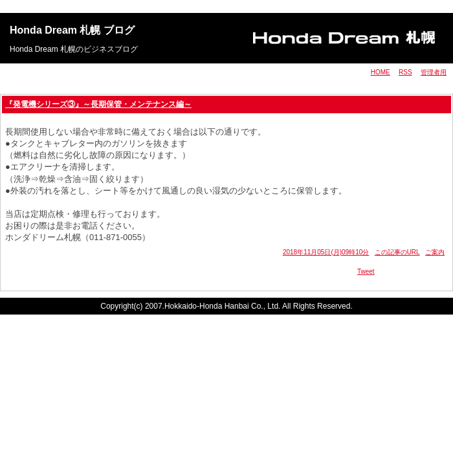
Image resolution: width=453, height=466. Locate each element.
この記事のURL (397, 252)
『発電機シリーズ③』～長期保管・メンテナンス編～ (98, 104)
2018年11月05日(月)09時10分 (326, 252)
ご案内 (435, 252)
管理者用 (434, 72)
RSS (405, 72)
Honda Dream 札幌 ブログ (72, 30)
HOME (380, 72)
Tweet (366, 271)
